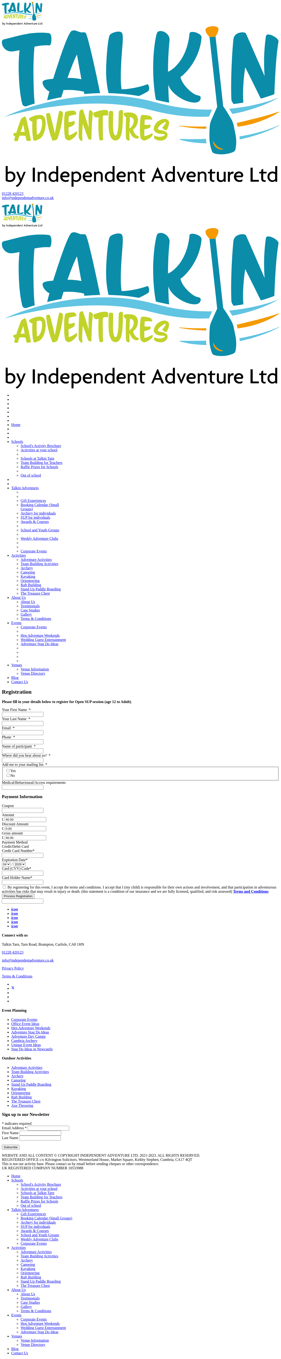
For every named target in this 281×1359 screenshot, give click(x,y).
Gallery (26, 614)
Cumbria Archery (24, 1041)
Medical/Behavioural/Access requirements (34, 783)
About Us (18, 598)
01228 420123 (12, 194)
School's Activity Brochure (41, 446)
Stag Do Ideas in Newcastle (32, 1049)
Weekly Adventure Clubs (39, 539)
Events (16, 623)
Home (15, 425)
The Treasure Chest (35, 593)
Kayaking (28, 576)
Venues (16, 665)
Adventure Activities (36, 560)
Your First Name (16, 710)
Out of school (31, 475)
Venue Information (35, 669)
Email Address (15, 1128)
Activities (18, 555)
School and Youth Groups (40, 530)
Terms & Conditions (36, 619)
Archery (27, 568)
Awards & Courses (35, 522)
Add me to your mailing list (24, 765)
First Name (11, 1133)
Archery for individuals (38, 513)
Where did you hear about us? (26, 755)
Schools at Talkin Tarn (37, 458)
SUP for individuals (35, 517)
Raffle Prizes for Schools (39, 467)
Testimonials (30, 606)
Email (8, 728)
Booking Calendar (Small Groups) (46, 1218)
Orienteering (30, 581)
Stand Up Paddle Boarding (41, 589)
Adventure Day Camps (28, 1036)
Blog (15, 678)
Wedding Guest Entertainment (43, 640)
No (11, 776)
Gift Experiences (33, 501)
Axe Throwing (22, 1105)
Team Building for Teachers (41, 463)
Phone (8, 737)
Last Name (10, 1138)
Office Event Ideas (25, 1024)
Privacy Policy (13, 968)
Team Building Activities (39, 564)
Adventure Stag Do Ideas (39, 644)
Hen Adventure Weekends (40, 635)
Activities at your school (39, 450)
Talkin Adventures (25, 488)
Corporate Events (34, 551)
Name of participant (19, 746)
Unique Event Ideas (26, 1045)
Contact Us (19, 682)
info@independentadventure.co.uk (28, 198)
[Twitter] (13, 988)
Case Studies (30, 610)
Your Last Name (16, 719)
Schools (17, 442)
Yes (11, 771)
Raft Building (31, 585)
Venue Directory (33, 673)
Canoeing (28, 572)
